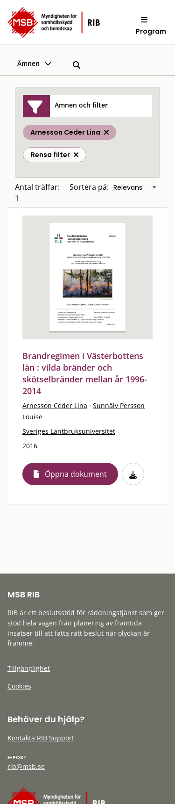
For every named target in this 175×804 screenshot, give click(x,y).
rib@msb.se (26, 766)
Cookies (19, 686)
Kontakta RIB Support (40, 737)
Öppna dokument (76, 474)
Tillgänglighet (28, 668)
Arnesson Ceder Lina (54, 405)
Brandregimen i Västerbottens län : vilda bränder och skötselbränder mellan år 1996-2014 (84, 373)
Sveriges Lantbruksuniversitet (68, 431)
